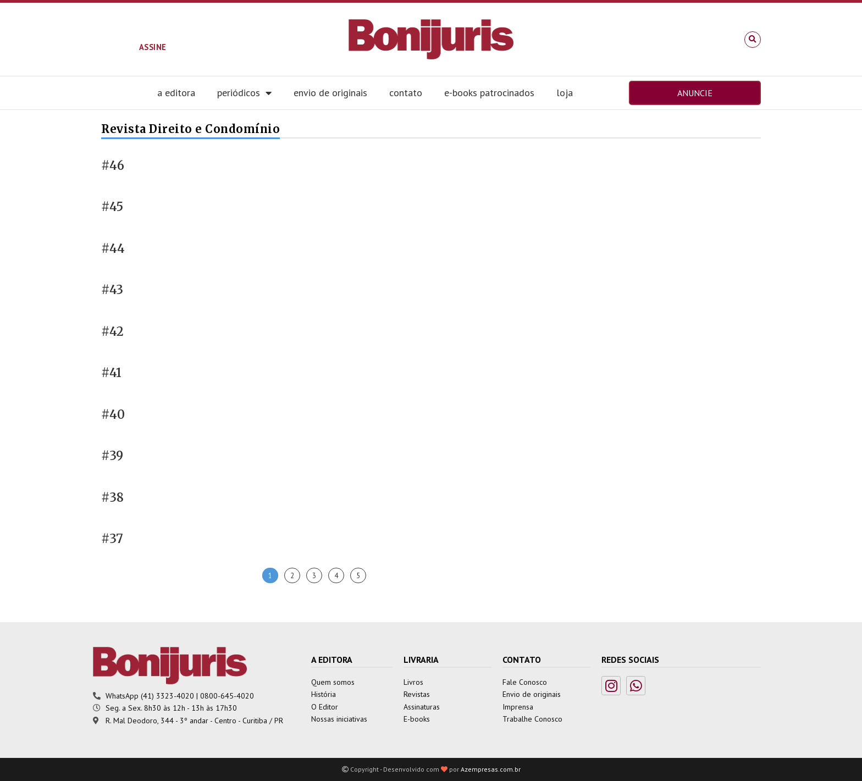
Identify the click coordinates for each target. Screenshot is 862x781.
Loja (564, 92)
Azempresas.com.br (491, 769)
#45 (112, 207)
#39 (112, 455)
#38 (112, 497)
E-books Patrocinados (489, 92)
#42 (112, 331)
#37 (112, 538)
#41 (111, 372)
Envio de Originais (330, 92)
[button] (752, 39)
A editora (176, 92)
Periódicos (244, 92)
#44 (113, 248)
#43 (112, 290)
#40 (113, 414)
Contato (405, 92)
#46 (112, 165)
